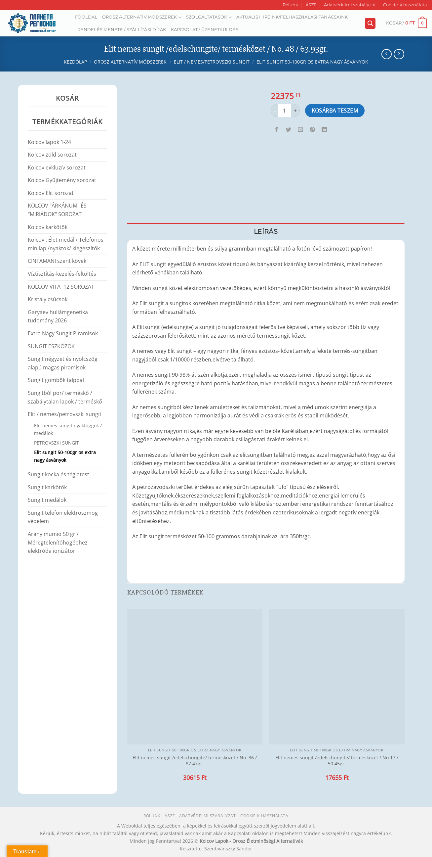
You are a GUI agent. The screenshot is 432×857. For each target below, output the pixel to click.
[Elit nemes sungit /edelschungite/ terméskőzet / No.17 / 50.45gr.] (337, 676)
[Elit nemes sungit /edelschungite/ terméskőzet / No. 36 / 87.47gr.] (194, 676)
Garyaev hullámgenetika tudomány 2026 (58, 316)
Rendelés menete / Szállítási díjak (121, 29)
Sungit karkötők (47, 487)
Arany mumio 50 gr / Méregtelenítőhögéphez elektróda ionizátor (58, 542)
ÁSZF (310, 4)
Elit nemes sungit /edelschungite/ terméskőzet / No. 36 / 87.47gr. (195, 761)
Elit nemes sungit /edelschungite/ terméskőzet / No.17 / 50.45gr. (336, 761)
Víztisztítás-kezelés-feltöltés (62, 273)
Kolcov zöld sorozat (52, 154)
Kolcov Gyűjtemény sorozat (62, 180)
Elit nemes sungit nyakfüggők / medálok (68, 429)
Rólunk (290, 4)
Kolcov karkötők (47, 227)
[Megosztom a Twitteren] (288, 129)
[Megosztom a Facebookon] (276, 129)
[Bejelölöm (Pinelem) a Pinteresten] (312, 129)
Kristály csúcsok (47, 299)
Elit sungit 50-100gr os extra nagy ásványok (312, 62)
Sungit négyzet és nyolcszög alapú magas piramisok (63, 363)
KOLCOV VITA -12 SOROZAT (61, 286)
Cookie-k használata (405, 4)
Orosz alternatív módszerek (141, 17)
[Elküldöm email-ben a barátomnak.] (300, 129)
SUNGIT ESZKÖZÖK (51, 346)
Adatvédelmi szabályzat (350, 4)
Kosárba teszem (335, 110)
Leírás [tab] (266, 231)
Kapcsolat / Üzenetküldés (204, 29)
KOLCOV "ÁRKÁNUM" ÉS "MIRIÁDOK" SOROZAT (57, 210)
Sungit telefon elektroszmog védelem (63, 517)
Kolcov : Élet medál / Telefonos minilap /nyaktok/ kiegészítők (65, 244)
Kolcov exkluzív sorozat (57, 167)
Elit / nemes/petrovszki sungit (212, 62)
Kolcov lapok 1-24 (49, 142)
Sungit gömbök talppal (56, 380)
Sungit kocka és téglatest (58, 474)
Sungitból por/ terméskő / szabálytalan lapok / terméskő (65, 397)
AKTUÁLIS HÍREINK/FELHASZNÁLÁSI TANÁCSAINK (292, 17)
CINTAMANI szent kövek (57, 260)
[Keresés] (370, 23)
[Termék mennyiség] (284, 110)
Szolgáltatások (209, 17)
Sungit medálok (47, 499)
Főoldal (86, 17)
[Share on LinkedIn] (324, 129)
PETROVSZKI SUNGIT (56, 443)
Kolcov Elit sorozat (51, 193)
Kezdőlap (75, 62)
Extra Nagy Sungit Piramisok (63, 333)
